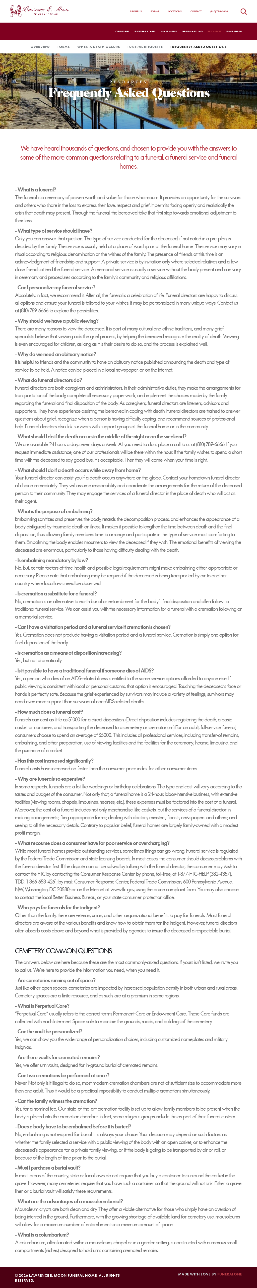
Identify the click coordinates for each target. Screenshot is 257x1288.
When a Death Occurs (98, 46)
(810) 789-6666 (219, 11)
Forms (155, 11)
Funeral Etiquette (145, 46)
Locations (175, 11)
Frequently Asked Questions (198, 46)
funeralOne (229, 1274)
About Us (136, 11)
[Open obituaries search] (243, 11)
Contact (196, 11)
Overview (40, 46)
